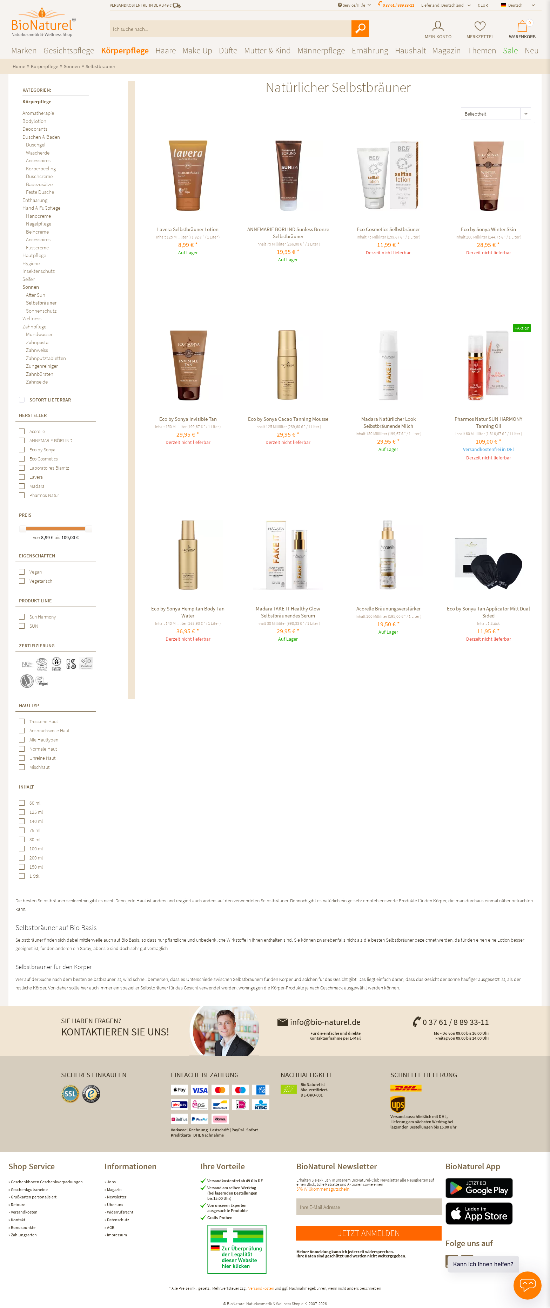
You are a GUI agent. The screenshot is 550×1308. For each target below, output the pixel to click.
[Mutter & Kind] (267, 50)
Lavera (36, 477)
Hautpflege (34, 255)
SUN (33, 626)
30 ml (34, 839)
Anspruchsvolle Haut (49, 730)
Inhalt (26, 787)
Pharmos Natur (44, 495)
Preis (25, 515)
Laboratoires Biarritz (49, 468)
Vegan (35, 572)
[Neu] (532, 50)
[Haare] (166, 50)
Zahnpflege (34, 326)
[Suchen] (360, 28)
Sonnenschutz (41, 310)
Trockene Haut (43, 721)
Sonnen (30, 286)
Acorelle (37, 431)
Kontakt (17, 1219)
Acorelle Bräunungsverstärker (388, 608)
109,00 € (70, 537)
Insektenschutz (38, 271)
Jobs (111, 1181)
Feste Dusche (40, 192)
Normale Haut (43, 749)
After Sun (35, 295)
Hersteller (33, 415)
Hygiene (31, 263)
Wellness (31, 318)
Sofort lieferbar (50, 400)
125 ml (36, 812)
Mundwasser (39, 334)
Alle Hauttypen (43, 740)
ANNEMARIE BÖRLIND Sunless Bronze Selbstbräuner (288, 233)
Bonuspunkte (22, 1227)
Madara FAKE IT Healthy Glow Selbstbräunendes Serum (288, 612)
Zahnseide (37, 381)
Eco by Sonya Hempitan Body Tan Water (187, 612)
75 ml (34, 830)
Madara (37, 486)
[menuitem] (437, 30)
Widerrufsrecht (119, 1212)
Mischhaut (39, 767)
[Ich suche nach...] (239, 28)
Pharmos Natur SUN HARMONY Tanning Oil (488, 422)
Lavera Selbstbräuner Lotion (188, 229)
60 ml (34, 803)
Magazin (114, 1189)
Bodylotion (34, 121)
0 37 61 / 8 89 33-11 (450, 1021)
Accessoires (38, 160)
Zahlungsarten (23, 1234)
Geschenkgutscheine (29, 1189)
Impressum (116, 1234)
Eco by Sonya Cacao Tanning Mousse (288, 419)
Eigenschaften (37, 555)
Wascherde (37, 152)
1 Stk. (34, 876)
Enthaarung (34, 200)
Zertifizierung (37, 645)
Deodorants (34, 128)
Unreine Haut (42, 758)
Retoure (17, 1204)
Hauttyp (29, 705)
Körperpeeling (41, 168)
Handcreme (38, 215)
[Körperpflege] (125, 50)
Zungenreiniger (42, 365)
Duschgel (36, 144)
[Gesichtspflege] (69, 50)
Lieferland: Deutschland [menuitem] (442, 5)
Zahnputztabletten (46, 358)
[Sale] (510, 50)
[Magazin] (446, 50)
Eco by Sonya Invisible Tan (188, 419)
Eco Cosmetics (43, 459)
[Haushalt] (410, 50)
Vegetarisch (40, 581)
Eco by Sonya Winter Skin (488, 229)
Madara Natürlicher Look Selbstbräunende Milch (388, 422)
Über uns (114, 1204)
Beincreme (37, 231)
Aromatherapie (38, 113)
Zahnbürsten (39, 374)
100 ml (36, 848)
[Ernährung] (370, 50)
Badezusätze (39, 184)
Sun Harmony (42, 617)
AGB (110, 1227)
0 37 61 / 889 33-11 (398, 5)
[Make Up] (197, 50)
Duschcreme (39, 176)
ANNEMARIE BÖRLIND (50, 440)
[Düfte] (228, 50)
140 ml (36, 821)
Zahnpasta (37, 342)
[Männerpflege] (321, 50)
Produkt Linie (35, 600)
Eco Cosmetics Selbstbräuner (388, 229)
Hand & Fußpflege (41, 207)
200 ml (36, 858)
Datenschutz (117, 1219)
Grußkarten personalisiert (33, 1196)
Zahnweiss (37, 350)
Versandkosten (24, 1212)
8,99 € (47, 537)
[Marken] (24, 50)
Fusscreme (37, 247)
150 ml (36, 867)
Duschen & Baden (41, 136)
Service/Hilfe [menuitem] (352, 5)
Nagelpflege (38, 223)
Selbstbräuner (41, 302)
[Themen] (482, 50)
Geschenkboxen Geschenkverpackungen (46, 1181)
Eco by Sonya (42, 449)
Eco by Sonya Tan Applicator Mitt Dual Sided (488, 612)
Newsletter (116, 1196)
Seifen (28, 279)
